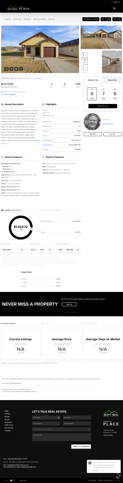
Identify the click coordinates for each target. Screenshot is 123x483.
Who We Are (9, 428)
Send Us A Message (81, 446)
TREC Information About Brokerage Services (19, 467)
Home (6, 411)
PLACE (25, 459)
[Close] (118, 462)
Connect (8, 431)
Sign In (115, 2)
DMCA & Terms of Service (106, 480)
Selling (7, 419)
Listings (7, 414)
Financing (8, 422)
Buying (7, 417)
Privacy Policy (92, 480)
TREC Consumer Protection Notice (15, 465)
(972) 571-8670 (108, 435)
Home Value (9, 425)
